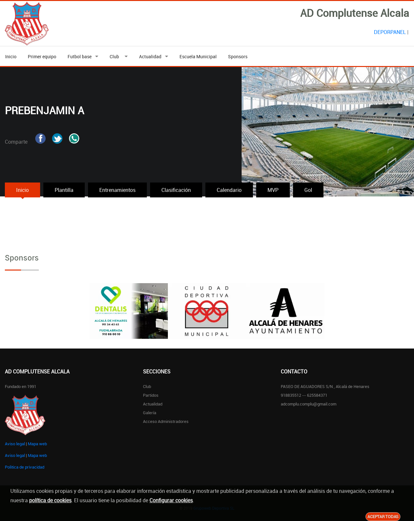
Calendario (229, 190)
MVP (272, 190)
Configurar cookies (171, 500)
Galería (149, 413)
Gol (308, 190)
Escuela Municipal (198, 56)
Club (115, 56)
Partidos (150, 395)
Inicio (10, 56)
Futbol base (80, 56)
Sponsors (237, 56)
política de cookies (50, 500)
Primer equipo (42, 56)
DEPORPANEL (390, 32)
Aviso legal (15, 444)
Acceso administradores (166, 421)
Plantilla (64, 190)
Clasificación (176, 190)
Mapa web (37, 444)
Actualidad (150, 56)
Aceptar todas (382, 516)
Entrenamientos (117, 190)
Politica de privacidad (24, 467)
